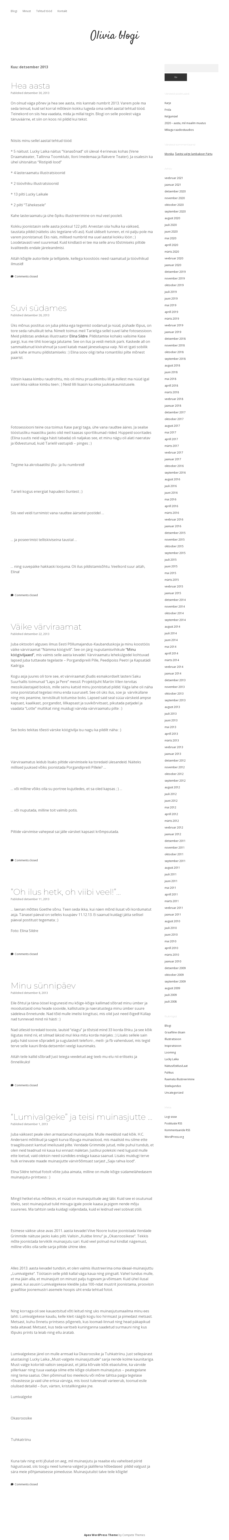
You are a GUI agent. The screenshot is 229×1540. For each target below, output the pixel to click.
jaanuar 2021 (173, 185)
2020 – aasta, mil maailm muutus (185, 123)
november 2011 (175, 847)
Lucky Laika (172, 1059)
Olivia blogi (114, 36)
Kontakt (62, 11)
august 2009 (172, 988)
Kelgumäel (171, 116)
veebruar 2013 (174, 747)
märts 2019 (172, 318)
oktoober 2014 (174, 613)
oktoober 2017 (174, 419)
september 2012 (175, 780)
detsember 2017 (175, 412)
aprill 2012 (171, 814)
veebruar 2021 (174, 178)
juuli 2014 (171, 633)
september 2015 (175, 553)
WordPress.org (174, 1137)
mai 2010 (170, 941)
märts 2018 (172, 392)
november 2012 (175, 767)
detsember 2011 (175, 841)
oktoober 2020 (174, 205)
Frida (168, 110)
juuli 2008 (171, 1001)
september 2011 (175, 861)
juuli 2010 (171, 928)
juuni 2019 (171, 298)
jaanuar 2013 (173, 754)
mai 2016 (170, 499)
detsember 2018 (175, 339)
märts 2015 (172, 580)
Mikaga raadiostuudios (179, 130)
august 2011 (172, 868)
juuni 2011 (171, 881)
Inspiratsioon (173, 1046)
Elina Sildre (78, 336)
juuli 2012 (171, 794)
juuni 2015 (171, 566)
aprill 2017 (171, 439)
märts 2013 (172, 740)
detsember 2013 (175, 680)
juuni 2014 (171, 640)
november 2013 (175, 687)
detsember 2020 (175, 191)
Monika (169, 154)
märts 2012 (172, 821)
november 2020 (175, 198)
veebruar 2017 (174, 452)
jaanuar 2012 (173, 834)
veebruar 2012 (174, 827)
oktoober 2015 (174, 546)
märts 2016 (172, 513)
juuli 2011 (171, 874)
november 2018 (175, 345)
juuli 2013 (171, 714)
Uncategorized (174, 1093)
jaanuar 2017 (173, 459)
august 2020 (172, 218)
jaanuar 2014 (173, 673)
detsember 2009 (175, 968)
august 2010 (172, 921)
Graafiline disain (175, 1032)
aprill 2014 (171, 653)
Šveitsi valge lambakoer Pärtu (193, 154)
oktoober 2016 (174, 466)
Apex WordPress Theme (101, 1535)
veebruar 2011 (174, 908)
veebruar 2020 (174, 258)
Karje (168, 103)
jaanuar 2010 (173, 961)
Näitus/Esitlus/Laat (176, 1066)
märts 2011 (172, 901)
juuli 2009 (171, 995)
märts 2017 (172, 446)
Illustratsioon (173, 1039)
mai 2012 (170, 807)
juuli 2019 (171, 292)
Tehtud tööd (44, 11)
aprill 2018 (171, 385)
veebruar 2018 (174, 399)
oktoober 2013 (174, 693)
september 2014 (175, 620)
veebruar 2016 (174, 519)
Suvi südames (39, 308)
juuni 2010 (171, 934)
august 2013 (172, 707)
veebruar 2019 (174, 325)
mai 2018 (170, 379)
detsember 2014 (175, 600)
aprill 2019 (171, 312)
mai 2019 (170, 305)
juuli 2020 (171, 225)
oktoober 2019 (174, 285)
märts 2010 (172, 955)
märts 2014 (172, 660)
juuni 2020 (171, 231)
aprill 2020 (171, 245)
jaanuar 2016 (173, 526)
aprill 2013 (171, 734)
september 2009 (175, 981)
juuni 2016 (171, 493)
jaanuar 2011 (173, 914)
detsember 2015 (175, 533)
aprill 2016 (171, 506)
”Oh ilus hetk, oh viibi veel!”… (66, 892)
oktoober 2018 (174, 352)
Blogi (14, 11)
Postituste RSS (173, 1123)
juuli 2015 (171, 560)
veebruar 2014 (174, 667)
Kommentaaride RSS (177, 1130)
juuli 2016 (171, 486)
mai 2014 (170, 647)
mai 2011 (170, 888)
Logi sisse (171, 1117)
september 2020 (175, 211)
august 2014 (172, 626)
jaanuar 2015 (173, 593)
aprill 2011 (171, 894)
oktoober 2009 (174, 975)
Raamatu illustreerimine (180, 1079)
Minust (27, 11)
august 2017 (172, 426)
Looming (170, 1052)
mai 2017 (170, 432)
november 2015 (175, 539)
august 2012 (172, 787)
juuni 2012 (171, 801)
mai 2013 (170, 727)
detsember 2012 (175, 760)
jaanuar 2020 (173, 265)
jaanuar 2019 (173, 332)
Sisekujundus (173, 1086)
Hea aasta (30, 86)
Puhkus (169, 1072)
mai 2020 (170, 238)
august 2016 (172, 479)
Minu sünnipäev (43, 985)
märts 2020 (172, 252)
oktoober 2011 (174, 854)
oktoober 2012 (174, 774)
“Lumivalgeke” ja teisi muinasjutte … (81, 1117)
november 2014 (175, 606)
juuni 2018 (171, 372)
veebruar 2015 (174, 586)
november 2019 (175, 278)
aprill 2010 (171, 948)
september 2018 (175, 359)
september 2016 (175, 472)
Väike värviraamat (46, 627)
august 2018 (172, 365)
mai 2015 (170, 573)
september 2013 (175, 700)
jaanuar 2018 (173, 406)
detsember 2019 (175, 272)
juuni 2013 (171, 720)
